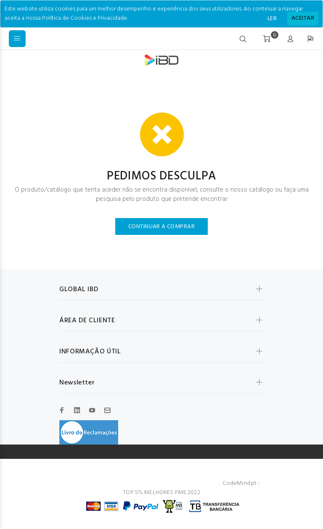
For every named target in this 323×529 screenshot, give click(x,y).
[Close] (302, 18)
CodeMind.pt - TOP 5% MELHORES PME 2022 (191, 488)
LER (272, 19)
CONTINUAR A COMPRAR (161, 227)
